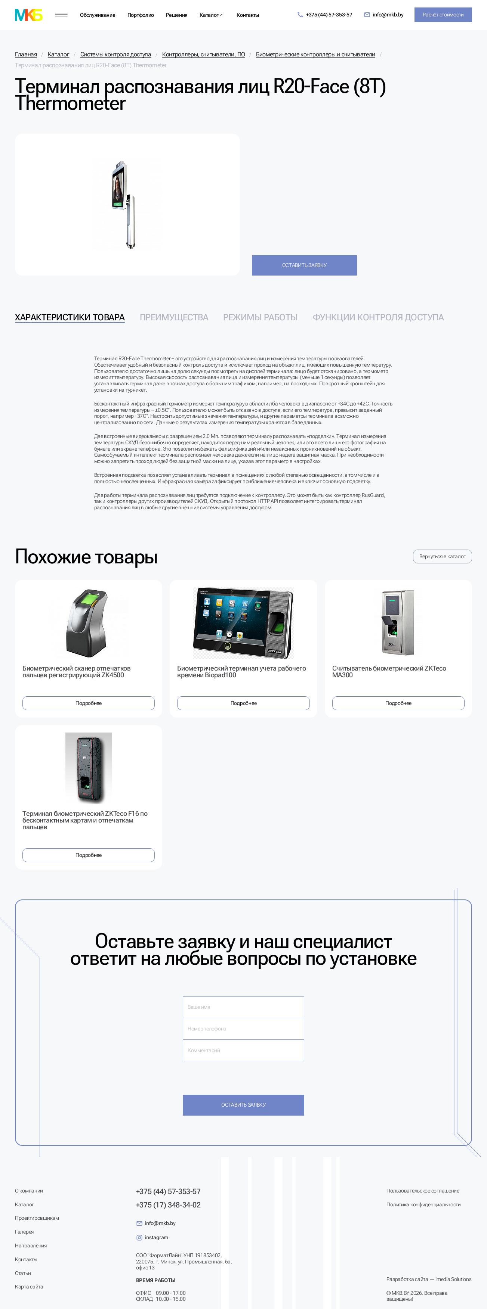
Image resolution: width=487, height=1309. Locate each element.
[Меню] (61, 15)
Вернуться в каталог (442, 556)
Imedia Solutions (453, 1279)
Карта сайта (29, 1287)
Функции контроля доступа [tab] (378, 317)
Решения (177, 15)
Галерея (24, 1232)
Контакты (248, 15)
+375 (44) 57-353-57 (324, 14)
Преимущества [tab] (174, 317)
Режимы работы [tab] (260, 317)
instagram (152, 1237)
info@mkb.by (384, 14)
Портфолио (140, 15)
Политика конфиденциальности (423, 1204)
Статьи (23, 1273)
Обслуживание (97, 15)
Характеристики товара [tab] (70, 317)
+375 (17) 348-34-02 (168, 1205)
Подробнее (88, 703)
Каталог (209, 15)
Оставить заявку (304, 265)
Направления (31, 1246)
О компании (29, 1191)
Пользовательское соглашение (422, 1191)
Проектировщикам (37, 1218)
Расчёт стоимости (443, 15)
